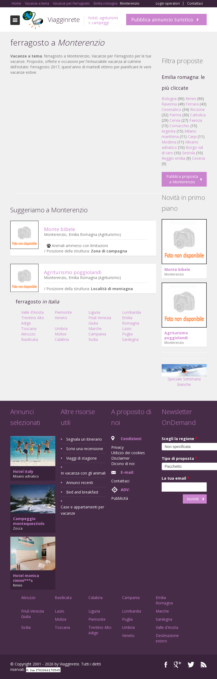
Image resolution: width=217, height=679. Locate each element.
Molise (60, 334)
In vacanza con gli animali (83, 473)
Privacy (117, 447)
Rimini (191, 98)
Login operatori (168, 3)
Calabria (62, 339)
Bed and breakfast (82, 492)
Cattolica (198, 114)
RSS (204, 664)
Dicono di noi (123, 463)
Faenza (195, 120)
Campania (97, 334)
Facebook (165, 664)
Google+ (177, 664)
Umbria (61, 328)
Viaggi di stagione (81, 458)
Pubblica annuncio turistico (162, 19)
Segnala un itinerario (84, 439)
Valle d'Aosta (32, 312)
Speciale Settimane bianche (184, 377)
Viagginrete (64, 19)
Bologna (169, 98)
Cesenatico (171, 109)
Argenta (168, 131)
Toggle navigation (15, 20)
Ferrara (192, 104)
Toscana (28, 328)
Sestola (188, 152)
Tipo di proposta (179, 458)
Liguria (94, 312)
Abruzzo (28, 334)
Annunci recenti (79, 482)
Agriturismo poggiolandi (72, 272)
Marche (95, 328)
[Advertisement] (83, 118)
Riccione (197, 109)
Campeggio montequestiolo (28, 521)
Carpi (192, 136)
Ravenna (169, 104)
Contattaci (195, 3)
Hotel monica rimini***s (26, 578)
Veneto (61, 317)
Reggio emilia (173, 158)
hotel (92, 17)
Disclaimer (120, 458)
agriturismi (109, 17)
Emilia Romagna (130, 320)
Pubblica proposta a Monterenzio (182, 179)
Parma (175, 114)
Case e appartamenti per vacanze (82, 510)
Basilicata (29, 339)
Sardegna (130, 339)
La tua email (175, 478)
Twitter (191, 664)
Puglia (127, 334)
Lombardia (131, 312)
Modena (169, 142)
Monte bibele (59, 229)
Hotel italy (23, 471)
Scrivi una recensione (84, 448)
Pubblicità (119, 498)
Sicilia (93, 339)
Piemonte (63, 312)
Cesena (198, 158)
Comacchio (179, 125)
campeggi (100, 22)
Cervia (175, 120)
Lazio (127, 328)
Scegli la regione (179, 438)
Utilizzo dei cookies (128, 452)
